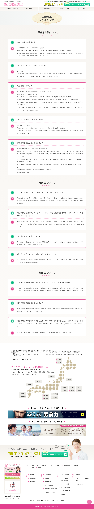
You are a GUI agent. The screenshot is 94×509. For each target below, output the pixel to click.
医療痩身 (47, 478)
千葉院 (79, 390)
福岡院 (22, 393)
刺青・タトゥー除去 (65, 487)
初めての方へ (29, 8)
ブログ (39, 467)
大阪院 (46, 398)
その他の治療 (79, 484)
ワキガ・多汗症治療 (65, 490)
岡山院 (38, 381)
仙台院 (69, 379)
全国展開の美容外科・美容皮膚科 (13, 3)
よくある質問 (81, 8)
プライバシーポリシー (35, 500)
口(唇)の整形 (33, 478)
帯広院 (59, 362)
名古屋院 (55, 394)
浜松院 (54, 397)
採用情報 (44, 500)
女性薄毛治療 (48, 481)
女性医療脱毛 (48, 474)
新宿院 (64, 387)
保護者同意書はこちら (23, 172)
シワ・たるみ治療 (64, 474)
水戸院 (79, 387)
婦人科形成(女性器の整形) (51, 488)
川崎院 (64, 390)
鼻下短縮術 (32, 481)
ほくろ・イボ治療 (64, 484)
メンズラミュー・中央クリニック (55, 500)
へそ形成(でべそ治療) (50, 492)
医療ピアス (79, 474)
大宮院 (72, 387)
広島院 (29, 384)
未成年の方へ (77, 465)
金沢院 (52, 376)
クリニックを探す (64, 8)
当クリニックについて (12, 8)
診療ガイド (47, 8)
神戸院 (46, 395)
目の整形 (32, 474)
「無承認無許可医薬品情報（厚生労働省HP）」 (60, 354)
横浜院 (72, 390)
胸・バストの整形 (49, 485)
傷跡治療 (62, 494)
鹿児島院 (23, 396)
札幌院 (59, 359)
